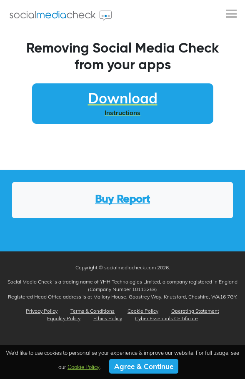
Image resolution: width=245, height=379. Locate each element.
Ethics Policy (107, 318)
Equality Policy (63, 318)
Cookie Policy (143, 311)
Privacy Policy (42, 311)
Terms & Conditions (92, 311)
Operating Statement (195, 311)
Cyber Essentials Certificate (166, 318)
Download (122, 103)
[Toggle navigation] (231, 15)
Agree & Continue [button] (143, 366)
